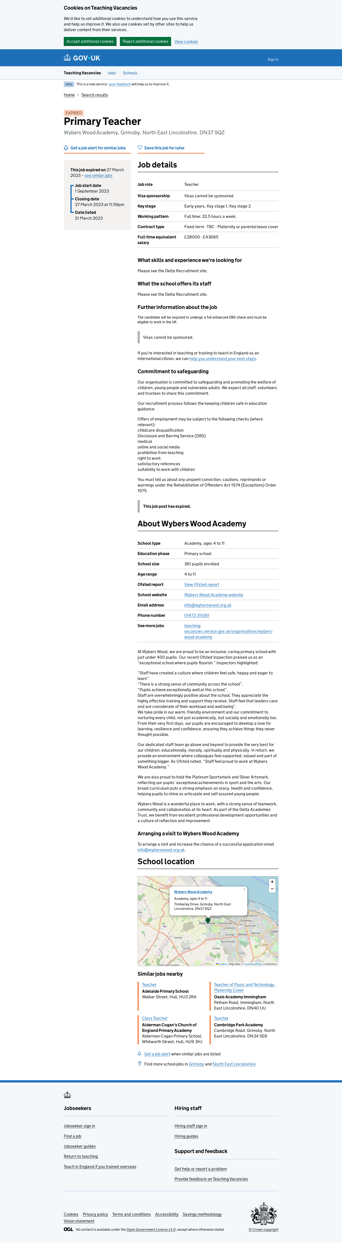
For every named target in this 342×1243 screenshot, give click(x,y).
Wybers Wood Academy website (213, 594)
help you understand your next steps (222, 358)
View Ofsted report (201, 584)
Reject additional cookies (145, 41)
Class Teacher (155, 1018)
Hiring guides (186, 1136)
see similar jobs (99, 175)
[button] (208, 921)
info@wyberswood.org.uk (208, 605)
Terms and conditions (131, 1214)
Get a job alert (157, 1054)
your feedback (120, 84)
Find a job (72, 1136)
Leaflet (221, 964)
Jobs (112, 72)
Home (69, 94)
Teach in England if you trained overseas (100, 1166)
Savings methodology (202, 1214)
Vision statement (79, 1221)
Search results (94, 94)
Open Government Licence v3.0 (151, 1229)
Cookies (71, 1214)
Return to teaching (81, 1156)
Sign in (273, 59)
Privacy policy (95, 1214)
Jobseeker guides (80, 1146)
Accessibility (166, 1214)
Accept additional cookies (90, 41)
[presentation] (208, 921)
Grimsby (196, 1064)
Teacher (149, 984)
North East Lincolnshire (234, 1064)
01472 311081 (196, 615)
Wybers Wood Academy (193, 892)
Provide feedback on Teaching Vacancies (211, 1178)
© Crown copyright (263, 1229)
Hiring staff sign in (190, 1125)
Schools (130, 72)
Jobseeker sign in (79, 1125)
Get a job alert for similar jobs (98, 147)
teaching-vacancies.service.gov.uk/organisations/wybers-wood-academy (228, 631)
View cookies (186, 41)
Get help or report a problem (200, 1168)
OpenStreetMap (253, 964)
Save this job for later (164, 147)
